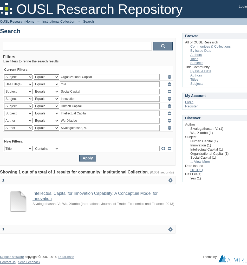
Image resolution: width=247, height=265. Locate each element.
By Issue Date (200, 51)
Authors (196, 55)
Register (191, 106)
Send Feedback (29, 262)
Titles (194, 59)
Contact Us (8, 262)
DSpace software (12, 257)
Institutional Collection (58, 21)
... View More (200, 162)
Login (243, 6)
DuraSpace (66, 257)
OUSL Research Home (17, 21)
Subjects (196, 63)
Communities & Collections (210, 46)
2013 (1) (196, 170)
